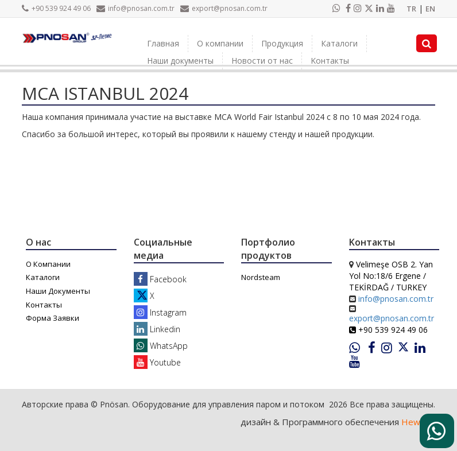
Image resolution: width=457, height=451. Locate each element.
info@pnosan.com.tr (135, 8)
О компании (220, 43)
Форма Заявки (52, 318)
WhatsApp (161, 345)
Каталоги (339, 43)
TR (411, 8)
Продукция (282, 43)
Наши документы (180, 60)
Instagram (160, 312)
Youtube (157, 362)
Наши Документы (58, 291)
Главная (163, 43)
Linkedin (157, 329)
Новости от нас (262, 60)
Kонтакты (330, 60)
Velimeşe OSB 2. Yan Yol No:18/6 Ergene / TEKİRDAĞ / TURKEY (391, 276)
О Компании (48, 264)
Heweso (418, 421)
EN (430, 8)
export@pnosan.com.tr (224, 8)
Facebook (160, 279)
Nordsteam (260, 277)
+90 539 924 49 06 (56, 8)
